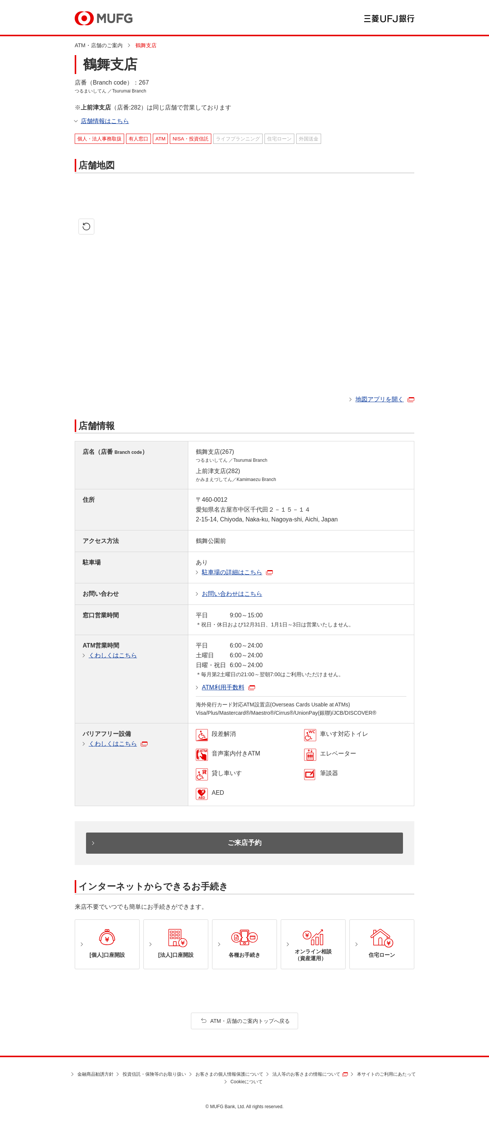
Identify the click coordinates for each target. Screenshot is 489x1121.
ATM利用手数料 (223, 687)
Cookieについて (247, 1081)
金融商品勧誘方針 (95, 1074)
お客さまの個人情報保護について (229, 1074)
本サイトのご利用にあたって (386, 1074)
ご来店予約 (244, 843)
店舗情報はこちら (105, 121)
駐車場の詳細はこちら (232, 572)
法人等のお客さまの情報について (306, 1074)
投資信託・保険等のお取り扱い (154, 1074)
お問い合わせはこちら (232, 594)
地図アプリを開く (379, 399)
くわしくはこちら (113, 655)
